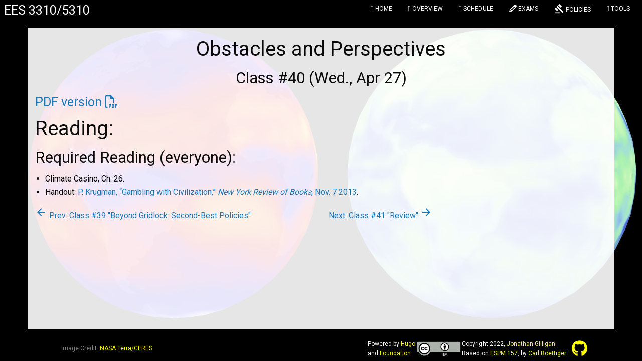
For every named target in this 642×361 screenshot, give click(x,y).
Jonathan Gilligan (531, 343)
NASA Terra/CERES (126, 348)
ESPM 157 (504, 353)
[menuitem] (381, 10)
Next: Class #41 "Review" (380, 215)
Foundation (395, 353)
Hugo (408, 343)
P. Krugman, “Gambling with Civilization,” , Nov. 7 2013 (217, 192)
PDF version (68, 102)
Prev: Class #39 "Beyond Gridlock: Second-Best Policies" (143, 215)
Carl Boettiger (547, 353)
